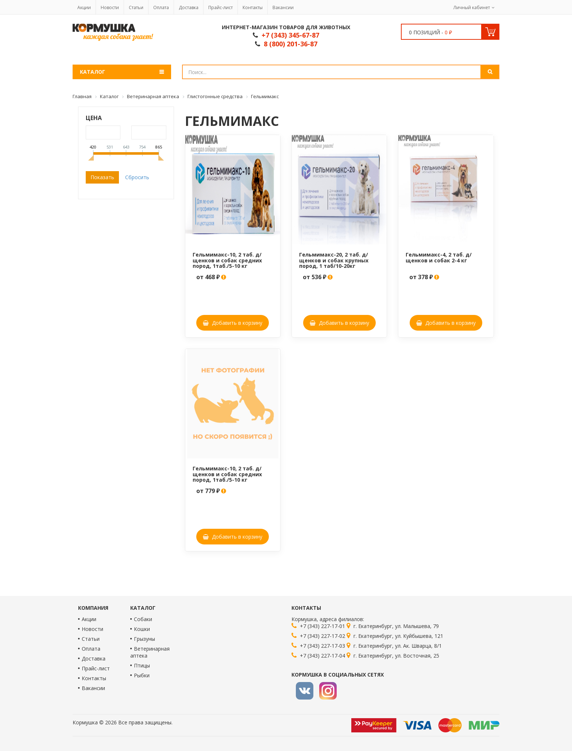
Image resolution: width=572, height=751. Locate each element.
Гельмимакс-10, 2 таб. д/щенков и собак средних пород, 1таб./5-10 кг (227, 260)
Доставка (188, 7)
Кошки (142, 628)
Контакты (253, 7)
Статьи (136, 7)
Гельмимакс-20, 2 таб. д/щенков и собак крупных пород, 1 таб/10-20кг (333, 260)
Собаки (143, 619)
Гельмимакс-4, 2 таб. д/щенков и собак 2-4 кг (439, 257)
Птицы (142, 665)
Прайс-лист (220, 7)
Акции (84, 7)
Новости (110, 7)
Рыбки (142, 675)
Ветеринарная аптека (150, 652)
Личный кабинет (471, 7)
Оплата (161, 7)
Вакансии (283, 7)
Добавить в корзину (232, 322)
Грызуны (144, 638)
